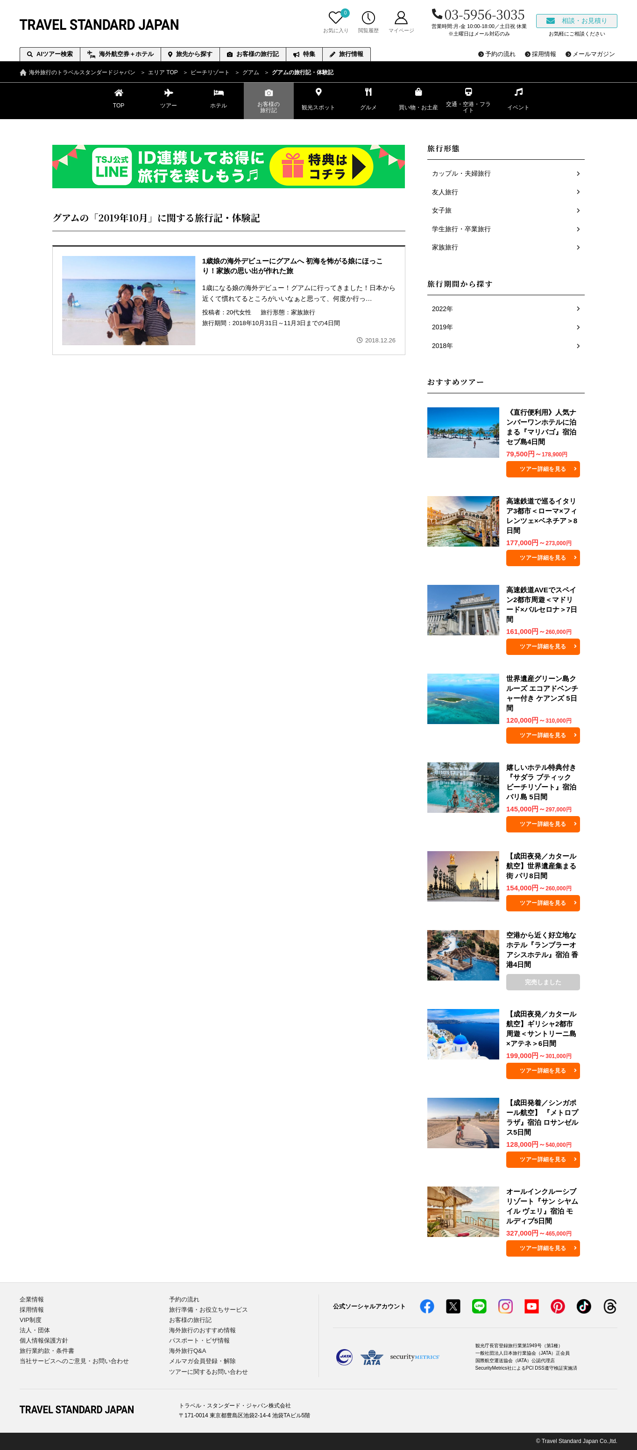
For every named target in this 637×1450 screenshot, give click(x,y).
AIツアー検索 (50, 53)
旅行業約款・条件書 (47, 1350)
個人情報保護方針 (44, 1340)
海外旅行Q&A (187, 1350)
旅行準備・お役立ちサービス (208, 1309)
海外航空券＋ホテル (120, 54)
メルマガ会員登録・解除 (202, 1361)
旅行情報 (346, 53)
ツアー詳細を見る (543, 469)
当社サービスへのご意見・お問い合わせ (74, 1361)
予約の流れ (184, 1299)
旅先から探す (190, 53)
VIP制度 (31, 1319)
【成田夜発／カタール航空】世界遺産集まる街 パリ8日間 (541, 866)
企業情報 (32, 1299)
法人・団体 (35, 1330)
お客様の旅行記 (253, 53)
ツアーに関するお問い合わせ (208, 1371)
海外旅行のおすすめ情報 (202, 1330)
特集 (304, 53)
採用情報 (32, 1309)
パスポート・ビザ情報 (199, 1340)
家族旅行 (303, 312)
